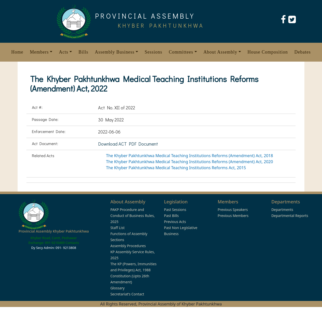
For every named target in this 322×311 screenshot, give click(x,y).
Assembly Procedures (128, 245)
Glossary (117, 288)
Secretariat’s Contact (127, 294)
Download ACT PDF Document (128, 144)
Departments (282, 209)
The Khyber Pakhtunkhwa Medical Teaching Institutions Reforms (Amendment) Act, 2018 (189, 155)
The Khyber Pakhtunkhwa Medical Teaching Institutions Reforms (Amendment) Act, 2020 (189, 161)
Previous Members (233, 215)
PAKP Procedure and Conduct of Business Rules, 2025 (132, 215)
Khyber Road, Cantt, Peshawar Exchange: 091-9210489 (52, 240)
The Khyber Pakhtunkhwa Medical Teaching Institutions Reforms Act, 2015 (176, 167)
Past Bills (171, 215)
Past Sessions (175, 209)
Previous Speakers (233, 209)
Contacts (72, 242)
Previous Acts (175, 221)
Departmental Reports (289, 215)
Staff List (117, 227)
